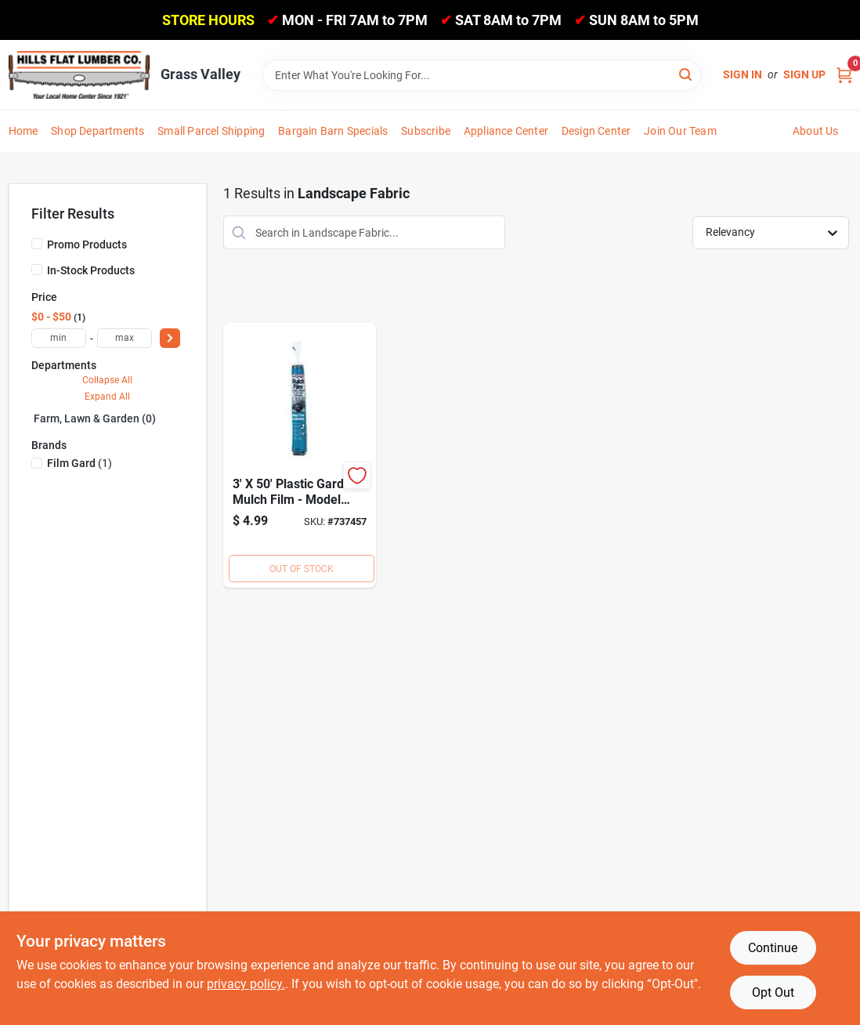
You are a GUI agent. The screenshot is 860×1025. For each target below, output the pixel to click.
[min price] (58, 338)
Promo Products (87, 244)
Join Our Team (680, 131)
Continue (772, 947)
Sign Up (804, 74)
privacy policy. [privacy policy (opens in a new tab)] (246, 983)
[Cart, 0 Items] (844, 75)
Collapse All (107, 380)
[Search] (686, 74)
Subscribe (425, 131)
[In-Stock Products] (36, 269)
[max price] (124, 338)
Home (23, 131)
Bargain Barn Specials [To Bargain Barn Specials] (333, 131)
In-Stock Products (91, 270)
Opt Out (773, 992)
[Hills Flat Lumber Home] (79, 74)
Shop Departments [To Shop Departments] (97, 131)
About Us (816, 131)
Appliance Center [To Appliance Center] (506, 131)
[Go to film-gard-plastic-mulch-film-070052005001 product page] (299, 455)
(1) (79, 463)
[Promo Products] (36, 243)
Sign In (742, 74)
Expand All (107, 396)
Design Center (596, 131)
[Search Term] (481, 75)
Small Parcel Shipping (211, 131)
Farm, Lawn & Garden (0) (95, 418)
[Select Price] (170, 338)
